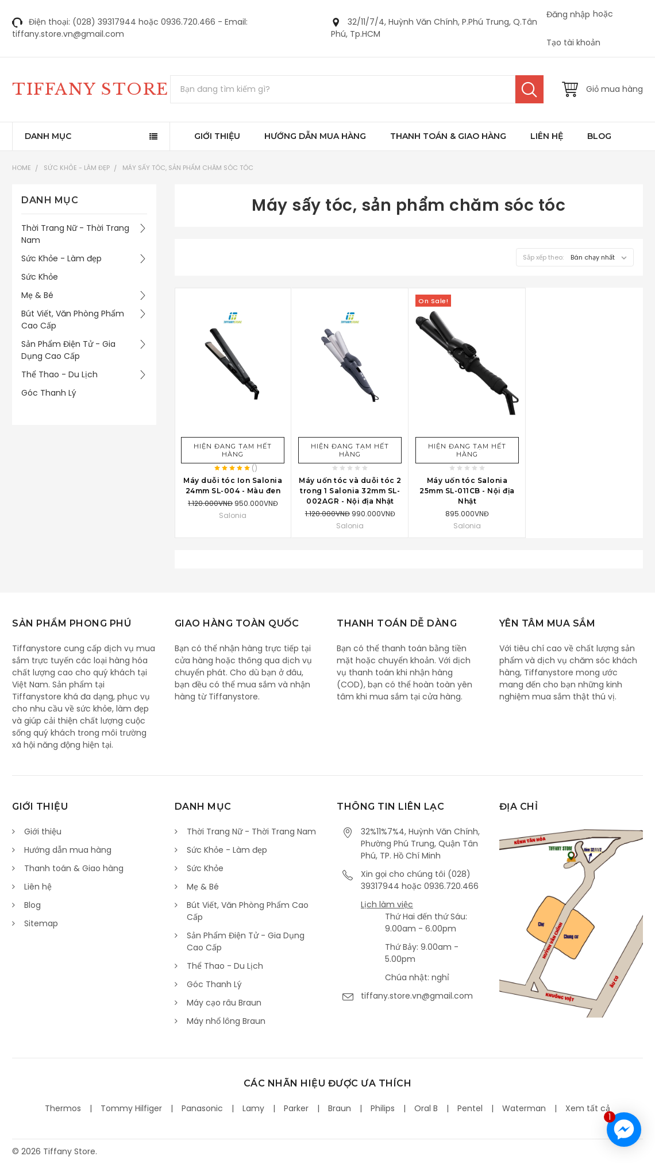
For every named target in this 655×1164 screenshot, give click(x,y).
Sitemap (41, 923)
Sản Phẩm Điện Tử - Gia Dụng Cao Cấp (68, 350)
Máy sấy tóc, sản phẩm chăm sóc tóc (187, 167)
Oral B (426, 1108)
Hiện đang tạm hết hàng (233, 450)
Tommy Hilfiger (131, 1108)
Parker (296, 1108)
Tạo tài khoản (573, 42)
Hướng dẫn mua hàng (315, 136)
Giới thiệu (217, 136)
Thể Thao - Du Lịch (59, 374)
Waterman (524, 1108)
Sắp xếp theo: (543, 257)
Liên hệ (546, 136)
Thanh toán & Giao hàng (448, 136)
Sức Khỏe (39, 277)
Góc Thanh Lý (48, 393)
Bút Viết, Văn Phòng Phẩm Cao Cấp (72, 319)
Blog (599, 136)
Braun (339, 1108)
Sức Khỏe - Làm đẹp (77, 167)
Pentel (470, 1108)
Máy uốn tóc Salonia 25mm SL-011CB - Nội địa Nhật (467, 490)
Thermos (63, 1108)
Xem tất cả (587, 1108)
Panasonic (202, 1108)
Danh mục (48, 136)
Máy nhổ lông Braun (226, 1021)
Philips (383, 1108)
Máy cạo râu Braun (224, 1002)
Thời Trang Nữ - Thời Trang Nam (75, 234)
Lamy (253, 1108)
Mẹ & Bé (37, 295)
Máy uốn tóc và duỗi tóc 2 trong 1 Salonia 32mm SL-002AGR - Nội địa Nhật (350, 490)
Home (21, 167)
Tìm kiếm (529, 89)
